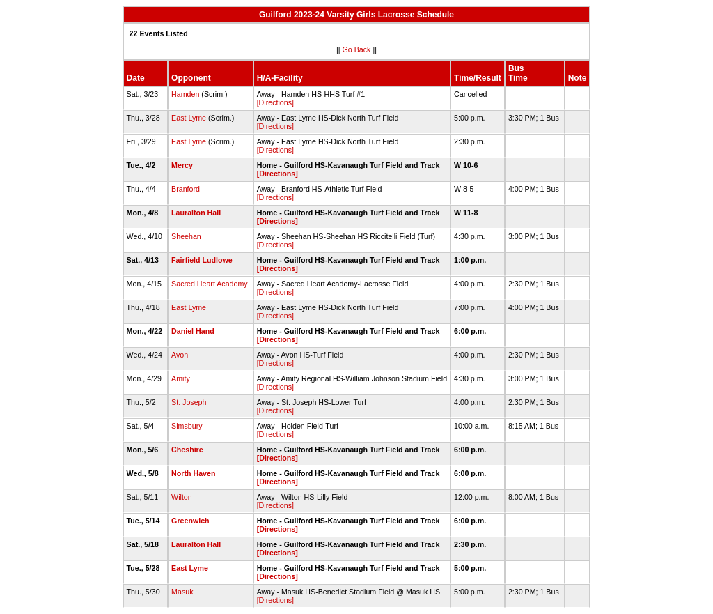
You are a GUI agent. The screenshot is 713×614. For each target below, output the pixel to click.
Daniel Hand (192, 331)
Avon (179, 355)
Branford (185, 189)
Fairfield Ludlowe (202, 260)
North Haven (193, 473)
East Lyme (188, 118)
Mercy (182, 165)
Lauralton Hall (196, 212)
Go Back (357, 49)
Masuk (182, 592)
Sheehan (186, 236)
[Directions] (275, 102)
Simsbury (186, 426)
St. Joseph (188, 402)
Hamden (185, 94)
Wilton (181, 497)
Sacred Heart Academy (209, 283)
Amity (180, 378)
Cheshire (187, 449)
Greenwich (190, 520)
